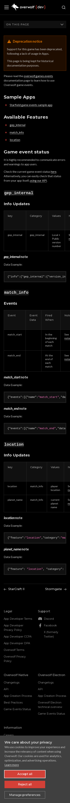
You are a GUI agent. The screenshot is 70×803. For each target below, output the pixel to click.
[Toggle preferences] (24, 795)
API (6, 689)
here (53, 171)
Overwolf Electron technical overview (50, 705)
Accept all (24, 774)
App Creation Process (18, 696)
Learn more (11, 764)
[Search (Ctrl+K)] (63, 7)
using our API (38, 180)
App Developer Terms (18, 618)
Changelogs (11, 682)
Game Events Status (17, 709)
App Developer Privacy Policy (13, 628)
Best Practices (13, 702)
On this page (17, 24)
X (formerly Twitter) (51, 634)
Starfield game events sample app (31, 105)
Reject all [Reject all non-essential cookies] (25, 784)
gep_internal (17, 125)
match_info (17, 132)
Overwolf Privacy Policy (15, 659)
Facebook (50, 625)
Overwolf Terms (14, 650)
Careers (9, 735)
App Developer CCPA (18, 636)
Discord (49, 618)
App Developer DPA (17, 643)
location (15, 139)
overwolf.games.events (38, 76)
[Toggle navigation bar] (7, 7)
